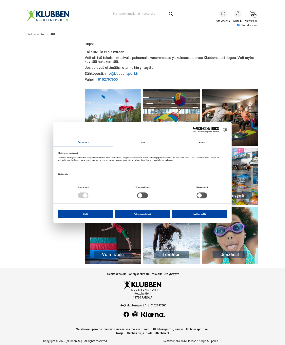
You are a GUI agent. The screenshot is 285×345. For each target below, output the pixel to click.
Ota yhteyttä (171, 274)
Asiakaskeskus (116, 274)
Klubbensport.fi (163, 329)
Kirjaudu (238, 14)
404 (52, 34)
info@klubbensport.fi (121, 73)
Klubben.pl (162, 333)
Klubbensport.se (197, 329)
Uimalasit (230, 254)
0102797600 (108, 79)
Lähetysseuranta (139, 274)
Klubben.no (133, 333)
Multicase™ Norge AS (197, 341)
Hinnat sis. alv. (247, 25)
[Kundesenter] (223, 14)
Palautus (156, 274)
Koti (43, 34)
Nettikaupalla (171, 341)
